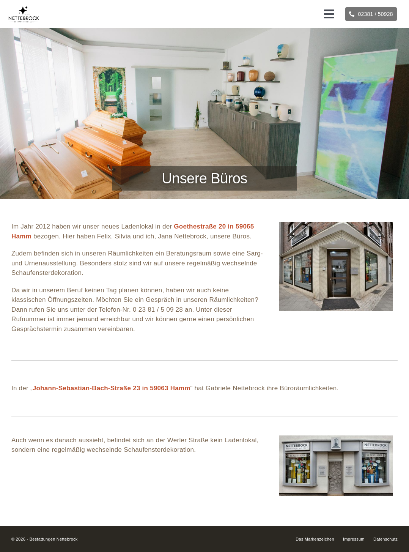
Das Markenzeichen (315, 539)
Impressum (354, 539)
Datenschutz (385, 539)
